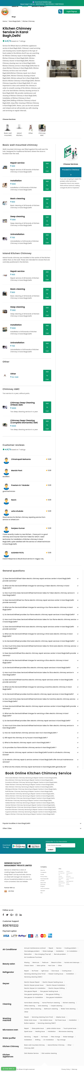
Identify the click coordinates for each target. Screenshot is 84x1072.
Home (5, 21)
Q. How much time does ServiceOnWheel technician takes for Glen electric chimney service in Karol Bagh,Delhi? (38, 726)
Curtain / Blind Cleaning (33, 1009)
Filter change (55, 1037)
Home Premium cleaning (51, 1003)
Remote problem (60, 954)
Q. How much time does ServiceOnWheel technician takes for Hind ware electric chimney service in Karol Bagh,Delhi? (39, 647)
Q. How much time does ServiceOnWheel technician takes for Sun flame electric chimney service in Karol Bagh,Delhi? (39, 620)
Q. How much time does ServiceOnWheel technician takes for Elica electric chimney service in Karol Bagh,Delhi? (38, 673)
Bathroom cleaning (51, 1009)
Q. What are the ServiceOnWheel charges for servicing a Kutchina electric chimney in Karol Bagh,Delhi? (37, 688)
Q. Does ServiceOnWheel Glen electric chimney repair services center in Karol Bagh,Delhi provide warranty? (39, 707)
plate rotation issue (54, 1028)
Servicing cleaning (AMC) (33, 977)
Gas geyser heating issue (49, 991)
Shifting (38, 1040)
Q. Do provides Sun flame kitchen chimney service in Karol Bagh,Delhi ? (29, 747)
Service (59, 948)
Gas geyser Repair (31, 991)
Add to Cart (47, 167)
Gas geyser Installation (54, 997)
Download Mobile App (42, 2)
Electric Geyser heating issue (53, 982)
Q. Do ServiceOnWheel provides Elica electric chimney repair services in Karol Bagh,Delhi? (36, 667)
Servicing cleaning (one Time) (35, 974)
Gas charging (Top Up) (43, 954)
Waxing (27, 962)
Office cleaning (29, 1006)
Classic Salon (29, 965)
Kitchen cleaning (69, 1003)
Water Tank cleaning (68, 1009)
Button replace (29, 1023)
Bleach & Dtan (56, 962)
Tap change (61, 1040)
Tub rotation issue (46, 1020)
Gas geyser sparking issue (33, 994)
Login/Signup (72, 11)
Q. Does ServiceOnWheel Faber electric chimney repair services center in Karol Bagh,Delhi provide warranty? (37, 579)
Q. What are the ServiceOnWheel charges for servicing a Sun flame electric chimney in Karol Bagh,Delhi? (38, 608)
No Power (35, 971)
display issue (61, 1017)
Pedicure (45, 962)
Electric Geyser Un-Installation (35, 988)
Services (25, 6)
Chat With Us (8, 1069)
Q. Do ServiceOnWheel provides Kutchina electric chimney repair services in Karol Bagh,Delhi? (38, 694)
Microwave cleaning (66, 1031)
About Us (15, 6)
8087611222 (10, 926)
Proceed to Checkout (70, 172)
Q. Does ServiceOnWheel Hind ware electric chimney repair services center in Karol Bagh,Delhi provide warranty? (38, 628)
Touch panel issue (70, 1028)
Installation (60, 951)
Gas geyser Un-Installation (34, 997)
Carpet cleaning (57, 1006)
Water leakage (48, 951)
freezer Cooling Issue (56, 974)
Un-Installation (72, 951)
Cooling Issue (67, 971)
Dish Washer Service (31, 1053)
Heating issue (40, 1031)
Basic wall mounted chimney (8, 130)
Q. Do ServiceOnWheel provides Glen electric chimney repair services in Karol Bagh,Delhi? (36, 721)
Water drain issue (30, 1020)
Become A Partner (39, 6)
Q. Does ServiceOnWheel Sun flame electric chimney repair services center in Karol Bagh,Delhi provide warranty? (38, 601)
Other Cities (7, 828)
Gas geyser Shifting (53, 994)
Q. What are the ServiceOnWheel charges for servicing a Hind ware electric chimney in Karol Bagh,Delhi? (38, 635)
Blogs (14, 17)
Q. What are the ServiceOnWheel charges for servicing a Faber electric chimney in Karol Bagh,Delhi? (36, 587)
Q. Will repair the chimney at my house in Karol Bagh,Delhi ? (25, 738)
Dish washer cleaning (49, 1053)
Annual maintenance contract (35, 948)
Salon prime (41, 965)
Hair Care (51, 965)
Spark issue (28, 1031)
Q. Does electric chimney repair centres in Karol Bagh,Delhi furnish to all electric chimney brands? (36, 753)
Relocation (28, 954)
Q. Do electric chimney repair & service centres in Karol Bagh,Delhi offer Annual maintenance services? (38, 761)
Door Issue (55, 971)
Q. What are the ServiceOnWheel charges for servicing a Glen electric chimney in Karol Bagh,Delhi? (35, 714)
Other (30, 129)
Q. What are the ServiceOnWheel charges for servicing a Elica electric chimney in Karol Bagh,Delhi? (35, 661)
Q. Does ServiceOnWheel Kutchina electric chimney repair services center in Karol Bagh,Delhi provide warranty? (38, 681)
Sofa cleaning (43, 1006)
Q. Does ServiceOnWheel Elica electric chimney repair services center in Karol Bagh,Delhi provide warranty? (39, 654)
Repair (51, 948)
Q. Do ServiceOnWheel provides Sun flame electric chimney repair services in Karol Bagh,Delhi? (39, 614)
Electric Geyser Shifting (57, 988)
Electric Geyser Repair (32, 982)
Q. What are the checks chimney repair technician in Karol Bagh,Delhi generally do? (34, 767)
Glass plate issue (38, 1028)
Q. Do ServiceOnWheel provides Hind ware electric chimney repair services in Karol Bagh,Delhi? (39, 641)
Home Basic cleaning (32, 1003)
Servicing (27, 1037)
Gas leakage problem (32, 951)
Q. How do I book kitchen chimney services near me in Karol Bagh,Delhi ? (30, 733)
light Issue (45, 971)
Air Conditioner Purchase (33, 957)
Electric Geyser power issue (34, 985)
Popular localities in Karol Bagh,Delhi (16, 823)
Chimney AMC (42, 130)
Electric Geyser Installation (56, 985)
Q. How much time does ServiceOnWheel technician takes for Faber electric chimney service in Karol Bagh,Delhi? (39, 594)
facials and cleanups (72, 962)
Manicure (35, 962)
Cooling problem (70, 948)
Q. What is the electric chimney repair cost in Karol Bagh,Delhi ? (27, 742)
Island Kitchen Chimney (19, 130)
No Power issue (60, 1020)
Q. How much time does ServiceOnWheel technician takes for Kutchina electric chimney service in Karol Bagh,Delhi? (39, 700)
